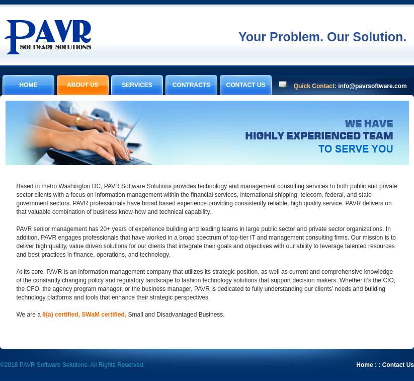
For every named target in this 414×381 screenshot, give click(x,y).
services (137, 85)
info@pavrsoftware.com (372, 86)
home (29, 85)
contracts (191, 85)
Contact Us (398, 364)
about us (83, 85)
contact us (246, 85)
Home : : (368, 364)
